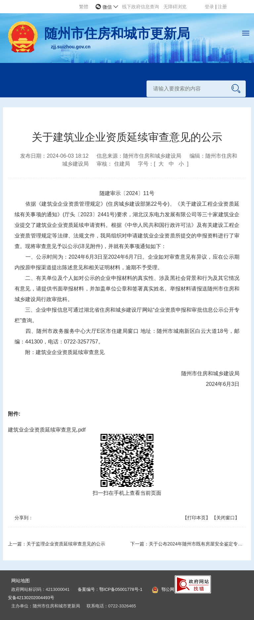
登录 (210, 6)
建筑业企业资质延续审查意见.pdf (47, 430)
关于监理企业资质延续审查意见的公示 (65, 543)
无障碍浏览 (175, 6)
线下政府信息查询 (140, 6)
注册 (222, 6)
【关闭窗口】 (225, 517)
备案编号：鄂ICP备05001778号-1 (110, 589)
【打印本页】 (196, 517)
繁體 (83, 6)
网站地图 (20, 580)
